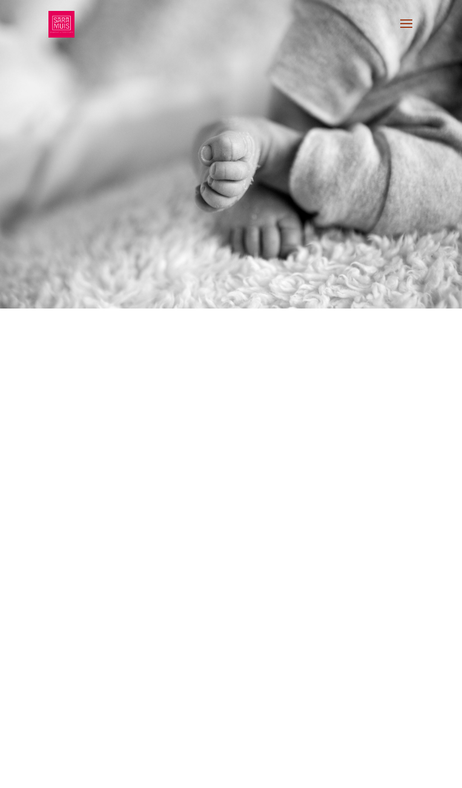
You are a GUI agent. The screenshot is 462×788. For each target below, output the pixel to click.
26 (360, 771)
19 (288, 771)
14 (236, 771)
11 (205, 771)
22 (319, 771)
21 (308, 771)
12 (216, 771)
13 (226, 771)
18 (278, 771)
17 (267, 771)
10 (195, 771)
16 (257, 771)
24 (339, 771)
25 (350, 771)
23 (329, 771)
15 (247, 771)
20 (298, 771)
